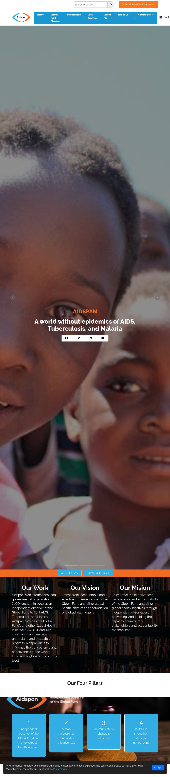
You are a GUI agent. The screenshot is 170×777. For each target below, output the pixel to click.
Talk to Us (124, 14)
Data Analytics (93, 16)
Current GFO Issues (98, 573)
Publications (74, 14)
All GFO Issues (69, 573)
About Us (107, 16)
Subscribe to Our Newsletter (138, 4)
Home (40, 14)
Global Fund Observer (55, 18)
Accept (157, 767)
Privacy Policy (60, 769)
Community (146, 14)
